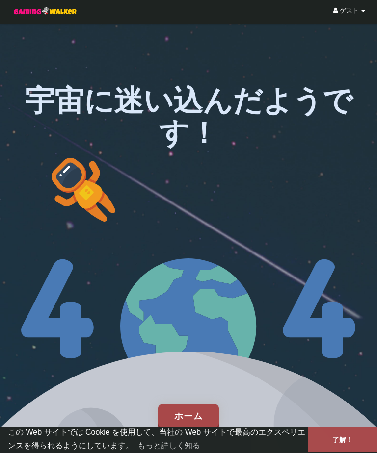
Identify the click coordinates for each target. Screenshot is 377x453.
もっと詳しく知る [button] (168, 445)
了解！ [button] (342, 440)
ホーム (188, 415)
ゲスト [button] (349, 10)
